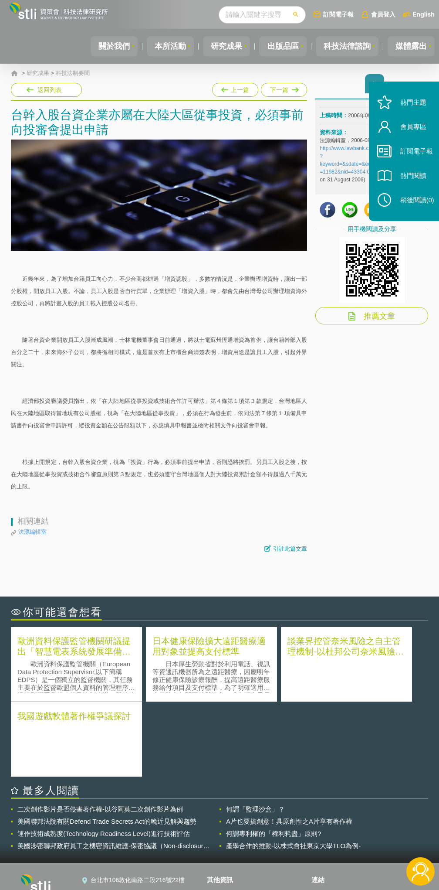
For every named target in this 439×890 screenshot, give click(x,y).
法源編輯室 (32, 532)
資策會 (326, 817)
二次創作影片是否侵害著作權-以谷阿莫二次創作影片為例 (100, 733)
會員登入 (383, 14)
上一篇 (235, 88)
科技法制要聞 (73, 73)
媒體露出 (410, 46)
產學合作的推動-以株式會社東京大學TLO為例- (293, 770)
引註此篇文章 (290, 549)
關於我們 (105, 46)
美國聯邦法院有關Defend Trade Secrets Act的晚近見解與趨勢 (106, 746)
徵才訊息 (224, 829)
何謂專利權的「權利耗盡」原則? (273, 758)
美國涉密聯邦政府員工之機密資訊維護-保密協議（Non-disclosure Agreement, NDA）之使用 (112, 770)
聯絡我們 (224, 842)
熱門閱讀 (409, 183)
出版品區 (278, 46)
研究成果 (220, 46)
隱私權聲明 (227, 817)
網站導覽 (224, 854)
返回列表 (49, 89)
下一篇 (283, 88)
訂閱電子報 (338, 14)
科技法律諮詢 (344, 46)
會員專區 (409, 134)
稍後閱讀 (413, 207)
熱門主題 (409, 110)
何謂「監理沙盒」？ (255, 733)
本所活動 (163, 46)
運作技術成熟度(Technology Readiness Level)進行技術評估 (103, 758)
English (424, 14)
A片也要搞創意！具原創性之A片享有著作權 (289, 746)
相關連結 (369, 817)
